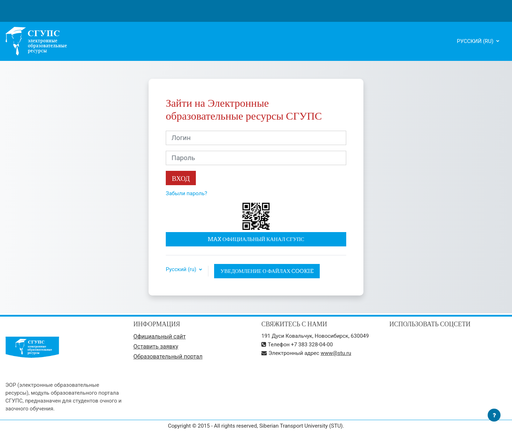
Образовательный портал (168, 356)
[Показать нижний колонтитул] (494, 415)
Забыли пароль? (186, 193)
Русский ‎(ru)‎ (476, 41)
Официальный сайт (160, 336)
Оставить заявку (156, 346)
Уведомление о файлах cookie (267, 271)
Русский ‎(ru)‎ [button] (182, 269)
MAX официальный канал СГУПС (256, 239)
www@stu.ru (335, 353)
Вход (181, 178)
